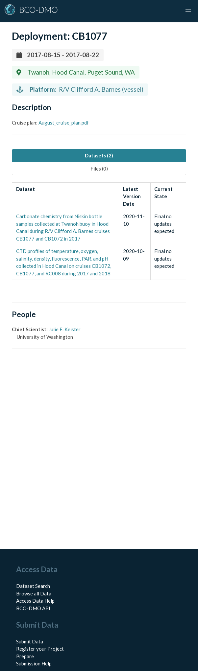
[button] (188, 10)
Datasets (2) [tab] (99, 155)
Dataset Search (33, 586)
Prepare (25, 656)
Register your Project (40, 649)
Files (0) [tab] (99, 169)
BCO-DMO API (33, 608)
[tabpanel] (99, 231)
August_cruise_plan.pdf (63, 123)
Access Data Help (35, 601)
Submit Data (29, 641)
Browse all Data (33, 593)
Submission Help (34, 663)
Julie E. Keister (65, 329)
